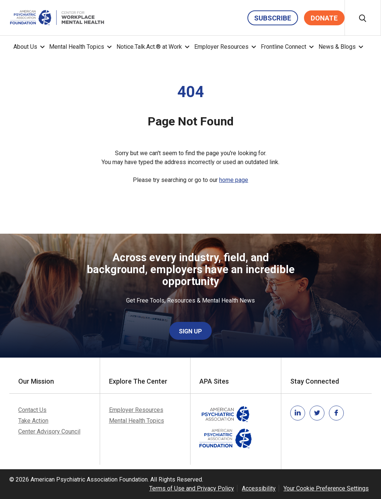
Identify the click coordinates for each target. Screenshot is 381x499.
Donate (324, 18)
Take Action (33, 420)
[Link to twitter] (317, 413)
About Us (25, 46)
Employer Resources (221, 46)
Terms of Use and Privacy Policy (191, 488)
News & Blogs (337, 46)
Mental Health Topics (76, 46)
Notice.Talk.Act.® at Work (149, 46)
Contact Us (32, 409)
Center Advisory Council (49, 431)
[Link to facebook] (336, 413)
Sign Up (190, 331)
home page (233, 179)
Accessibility (259, 488)
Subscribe (272, 18)
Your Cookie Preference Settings (326, 488)
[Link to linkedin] (297, 413)
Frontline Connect (283, 46)
